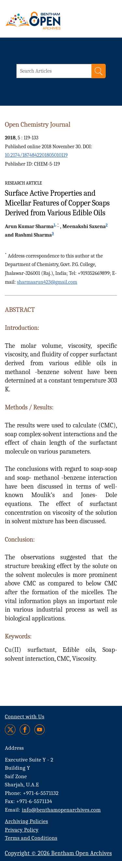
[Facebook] (25, 729)
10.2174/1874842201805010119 (36, 155)
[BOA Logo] (50, 20)
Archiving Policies (26, 821)
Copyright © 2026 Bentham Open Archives (58, 853)
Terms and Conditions (31, 838)
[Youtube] (39, 729)
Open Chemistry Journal (37, 124)
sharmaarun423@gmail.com (47, 282)
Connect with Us (24, 716)
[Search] (98, 71)
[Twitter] (10, 729)
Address (14, 748)
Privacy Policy (21, 830)
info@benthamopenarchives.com (61, 810)
